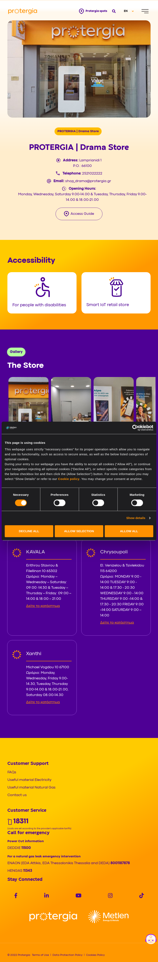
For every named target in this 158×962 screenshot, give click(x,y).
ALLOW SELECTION (79, 531)
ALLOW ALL (129, 531)
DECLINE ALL (29, 531)
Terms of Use (40, 955)
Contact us (17, 795)
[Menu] (145, 11)
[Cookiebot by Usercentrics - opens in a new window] (135, 428)
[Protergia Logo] (22, 11)
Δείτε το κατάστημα (43, 606)
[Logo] (53, 916)
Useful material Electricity (29, 780)
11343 (27, 870)
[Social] (15, 896)
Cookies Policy (95, 955)
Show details (135, 518)
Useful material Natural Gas (31, 787)
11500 (26, 848)
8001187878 (120, 863)
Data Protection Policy (67, 955)
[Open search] (114, 11)
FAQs (11, 772)
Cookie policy (68, 479)
